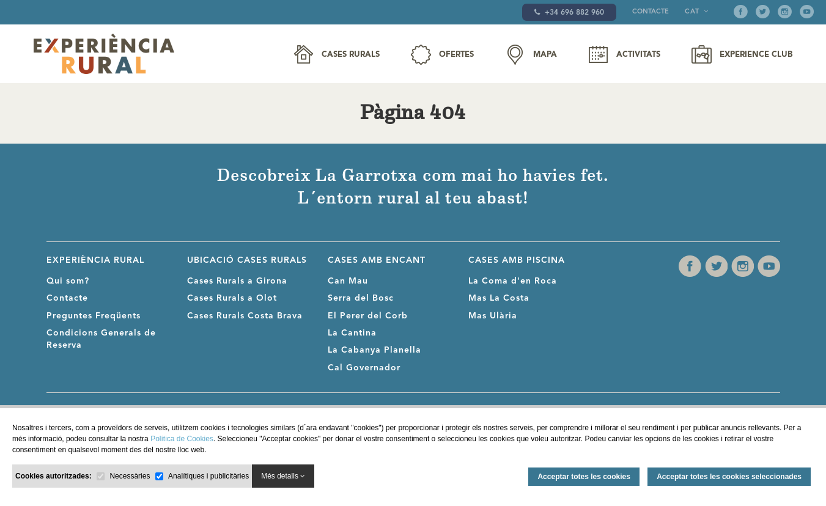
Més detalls (283, 476)
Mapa (545, 55)
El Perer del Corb (368, 316)
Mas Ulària (492, 316)
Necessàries (129, 476)
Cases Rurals (351, 55)
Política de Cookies (181, 439)
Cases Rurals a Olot (232, 298)
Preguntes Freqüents (93, 316)
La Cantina (352, 333)
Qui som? (67, 281)
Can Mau (348, 281)
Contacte (650, 12)
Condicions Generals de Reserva (101, 339)
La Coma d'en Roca (512, 281)
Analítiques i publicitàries (208, 476)
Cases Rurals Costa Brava (245, 316)
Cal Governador (364, 368)
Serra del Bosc (361, 298)
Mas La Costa (498, 298)
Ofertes (456, 55)
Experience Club (756, 55)
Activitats (638, 55)
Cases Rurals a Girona (237, 281)
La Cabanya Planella (374, 350)
